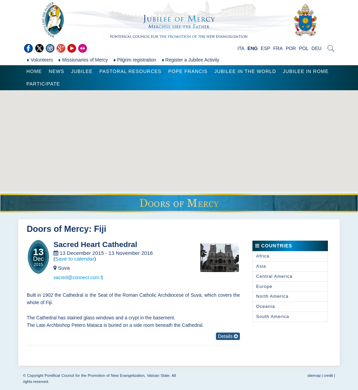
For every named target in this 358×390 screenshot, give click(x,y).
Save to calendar (74, 259)
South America (272, 316)
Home (34, 71)
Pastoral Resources (130, 71)
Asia (261, 266)
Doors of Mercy (58, 229)
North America (272, 296)
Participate (43, 84)
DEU (317, 48)
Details (228, 336)
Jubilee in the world (245, 71)
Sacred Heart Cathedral (95, 245)
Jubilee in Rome (306, 71)
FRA (278, 48)
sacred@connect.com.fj (78, 277)
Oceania (265, 306)
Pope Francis (187, 71)
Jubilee (82, 71)
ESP (265, 48)
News (56, 71)
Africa (262, 256)
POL (304, 48)
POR (291, 48)
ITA (241, 48)
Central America (274, 276)
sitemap (313, 375)
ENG (252, 48)
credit (328, 375)
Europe (264, 286)
